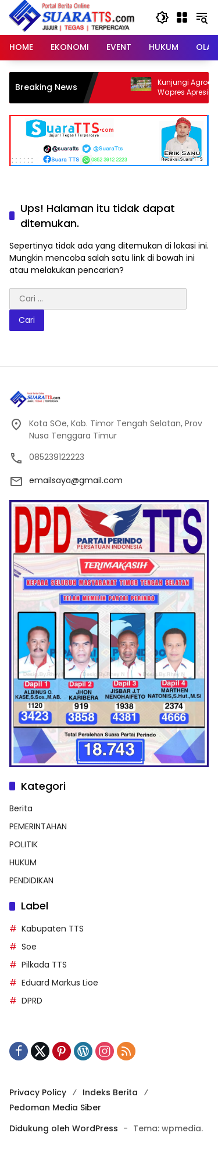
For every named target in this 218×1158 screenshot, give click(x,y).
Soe (29, 946)
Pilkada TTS (44, 964)
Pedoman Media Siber (55, 1107)
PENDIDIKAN (31, 880)
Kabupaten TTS (53, 928)
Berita (21, 808)
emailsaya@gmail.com (76, 480)
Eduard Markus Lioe (60, 982)
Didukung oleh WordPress (63, 1128)
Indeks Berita (110, 1092)
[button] (162, 17)
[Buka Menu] (182, 17)
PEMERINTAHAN (38, 826)
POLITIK (23, 844)
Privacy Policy (37, 1092)
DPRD (32, 1000)
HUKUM (23, 862)
